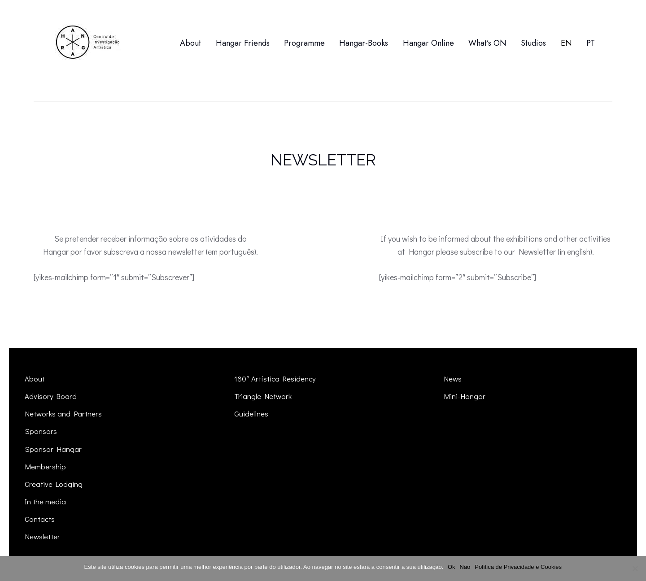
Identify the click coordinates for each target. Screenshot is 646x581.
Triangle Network (263, 396)
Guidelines (251, 413)
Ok (451, 567)
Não (465, 567)
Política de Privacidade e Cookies (518, 567)
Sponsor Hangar (53, 449)
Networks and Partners (63, 413)
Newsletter (42, 536)
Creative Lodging (54, 484)
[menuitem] (566, 43)
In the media (45, 501)
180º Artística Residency (275, 378)
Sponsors (41, 431)
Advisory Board (51, 396)
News (453, 378)
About (35, 378)
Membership (45, 466)
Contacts (40, 519)
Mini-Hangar (464, 396)
